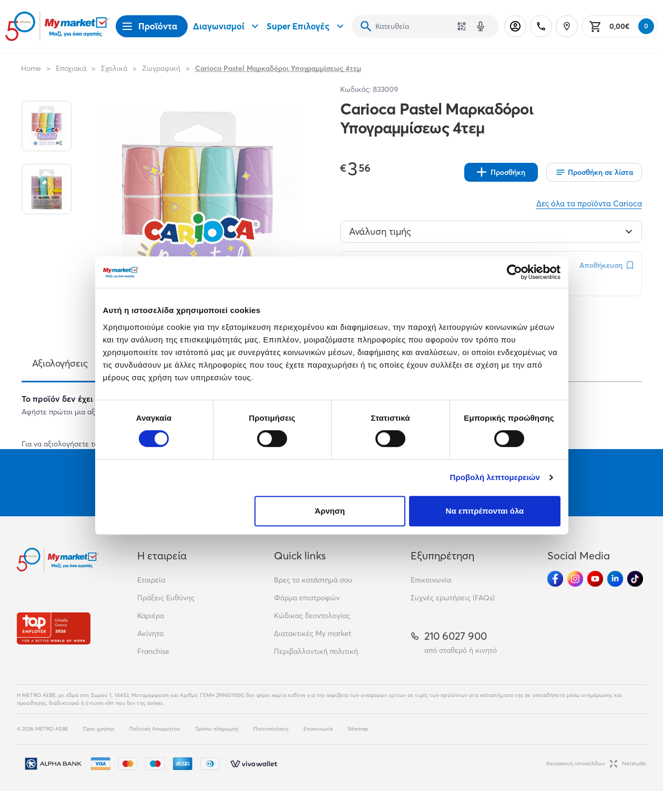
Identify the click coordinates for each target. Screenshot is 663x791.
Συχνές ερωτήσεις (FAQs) (453, 597)
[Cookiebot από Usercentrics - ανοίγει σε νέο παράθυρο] (514, 272)
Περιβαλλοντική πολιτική (316, 651)
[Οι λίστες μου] (594, 172)
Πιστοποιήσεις (271, 728)
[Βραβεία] (53, 628)
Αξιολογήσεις (60, 363)
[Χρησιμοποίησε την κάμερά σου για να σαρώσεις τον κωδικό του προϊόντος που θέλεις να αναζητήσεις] (461, 26)
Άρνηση (330, 510)
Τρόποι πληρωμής (217, 728)
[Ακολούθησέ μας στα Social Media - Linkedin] (615, 579)
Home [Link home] (31, 68)
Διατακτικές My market (312, 633)
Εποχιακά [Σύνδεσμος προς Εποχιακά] (71, 68)
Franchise (153, 651)
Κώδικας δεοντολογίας (312, 615)
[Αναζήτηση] (366, 26)
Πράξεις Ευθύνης (166, 597)
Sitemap (358, 728)
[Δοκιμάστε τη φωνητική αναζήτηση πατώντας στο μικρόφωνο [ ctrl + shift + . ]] (480, 26)
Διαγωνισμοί (227, 26)
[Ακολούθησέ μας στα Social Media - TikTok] (635, 579)
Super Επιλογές (306, 26)
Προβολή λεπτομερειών (495, 477)
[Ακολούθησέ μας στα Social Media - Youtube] (595, 579)
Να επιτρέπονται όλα (485, 510)
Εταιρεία (151, 580)
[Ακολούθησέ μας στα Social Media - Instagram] (575, 579)
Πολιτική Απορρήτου (154, 728)
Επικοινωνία (431, 580)
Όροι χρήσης (99, 728)
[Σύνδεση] (515, 26)
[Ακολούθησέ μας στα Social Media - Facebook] (555, 579)
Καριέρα (150, 615)
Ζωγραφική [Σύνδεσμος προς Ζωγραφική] (161, 68)
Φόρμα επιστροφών (307, 597)
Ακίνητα (150, 633)
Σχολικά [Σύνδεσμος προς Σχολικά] (114, 68)
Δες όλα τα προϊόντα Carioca (589, 203)
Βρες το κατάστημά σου (313, 580)
